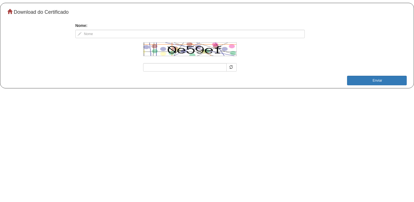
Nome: (81, 25)
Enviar (377, 80)
